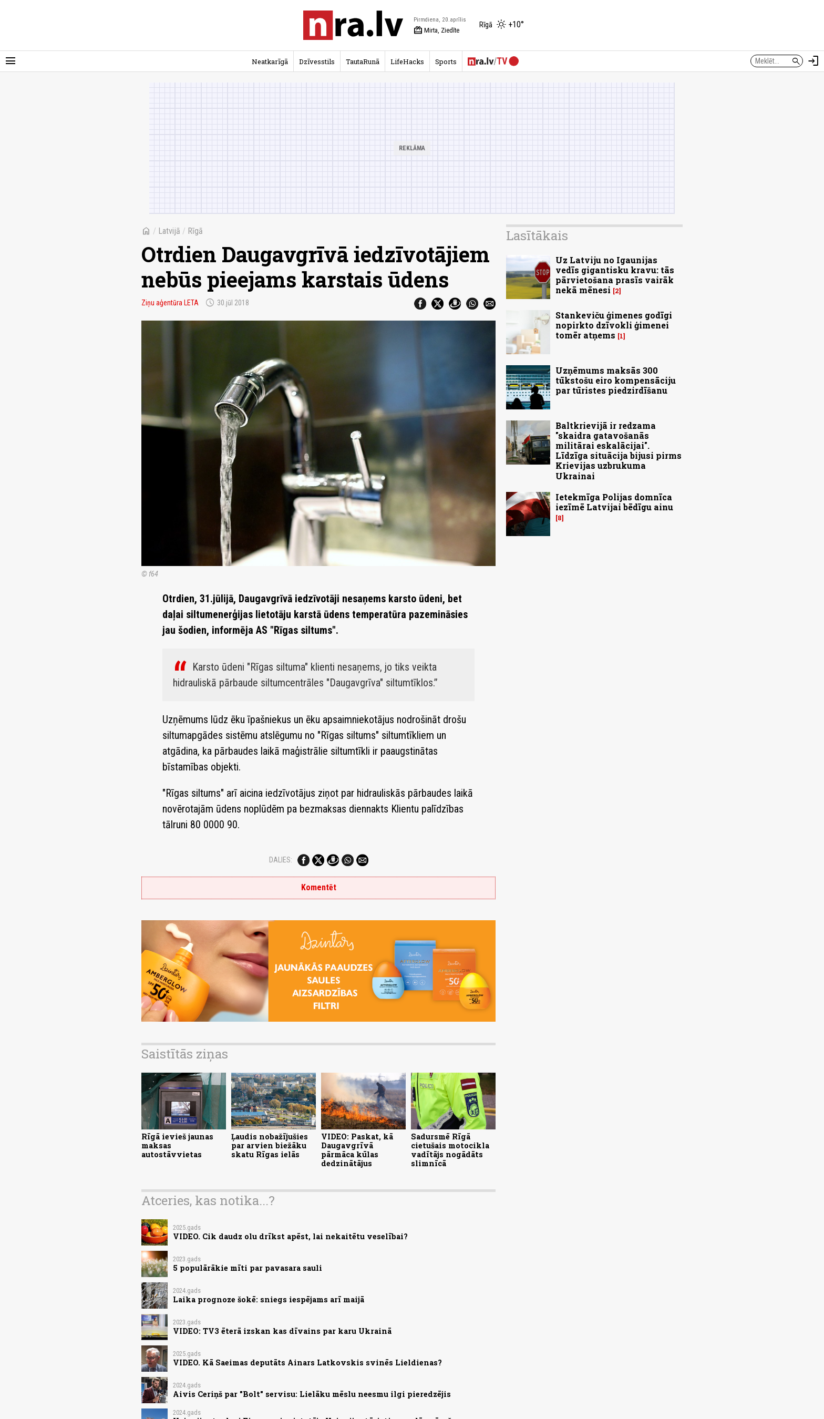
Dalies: (280, 860)
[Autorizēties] (813, 60)
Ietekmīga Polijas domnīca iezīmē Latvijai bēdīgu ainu (614, 501)
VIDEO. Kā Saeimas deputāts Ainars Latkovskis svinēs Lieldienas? (307, 1362)
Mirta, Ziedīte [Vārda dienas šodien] (436, 30)
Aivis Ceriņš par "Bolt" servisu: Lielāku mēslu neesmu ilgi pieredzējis (312, 1394)
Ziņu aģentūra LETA (170, 303)
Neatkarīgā (270, 61)
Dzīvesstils (317, 61)
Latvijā (169, 231)
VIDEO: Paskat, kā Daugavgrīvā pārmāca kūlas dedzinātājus (357, 1150)
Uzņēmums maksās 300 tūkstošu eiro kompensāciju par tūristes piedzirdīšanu (615, 380)
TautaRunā (362, 61)
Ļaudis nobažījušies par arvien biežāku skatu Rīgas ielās (269, 1146)
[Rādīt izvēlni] (10, 60)
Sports (446, 61)
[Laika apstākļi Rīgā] (501, 25)
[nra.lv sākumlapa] (353, 25)
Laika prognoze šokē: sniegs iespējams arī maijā (268, 1299)
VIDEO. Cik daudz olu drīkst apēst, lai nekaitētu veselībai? (290, 1236)
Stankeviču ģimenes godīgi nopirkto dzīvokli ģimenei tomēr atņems (613, 325)
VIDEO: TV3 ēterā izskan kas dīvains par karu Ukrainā (282, 1331)
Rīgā (195, 231)
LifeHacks (407, 61)
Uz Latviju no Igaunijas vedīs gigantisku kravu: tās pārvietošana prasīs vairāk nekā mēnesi (614, 275)
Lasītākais (537, 235)
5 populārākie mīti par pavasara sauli (247, 1268)
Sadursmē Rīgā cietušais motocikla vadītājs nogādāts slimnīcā (450, 1150)
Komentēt (318, 887)
